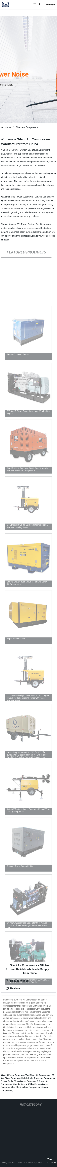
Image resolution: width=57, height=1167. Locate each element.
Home (8, 127)
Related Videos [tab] (17, 981)
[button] (34, 4)
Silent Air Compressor (27, 127)
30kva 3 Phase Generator (12, 1075)
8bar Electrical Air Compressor (25, 1087)
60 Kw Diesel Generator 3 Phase (29, 1081)
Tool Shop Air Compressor (38, 1075)
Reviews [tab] (13, 988)
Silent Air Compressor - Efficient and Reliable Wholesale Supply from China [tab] (28, 969)
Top (49, 1159)
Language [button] (50, 4)
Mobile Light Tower (30, 1078)
